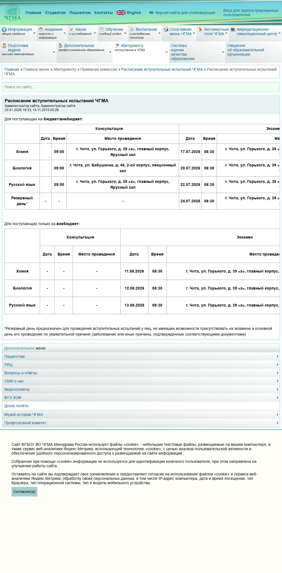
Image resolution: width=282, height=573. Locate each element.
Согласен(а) (24, 491)
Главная (33, 12)
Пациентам (80, 12)
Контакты (103, 12)
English (129, 12)
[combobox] (141, 87)
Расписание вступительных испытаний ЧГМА (162, 69)
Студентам (55, 12)
